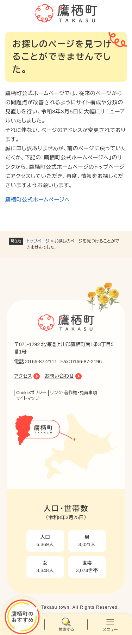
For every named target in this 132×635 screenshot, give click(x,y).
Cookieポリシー (31, 392)
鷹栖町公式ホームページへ (37, 200)
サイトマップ (27, 398)
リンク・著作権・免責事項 (74, 392)
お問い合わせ (59, 376)
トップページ (38, 241)
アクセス (23, 376)
